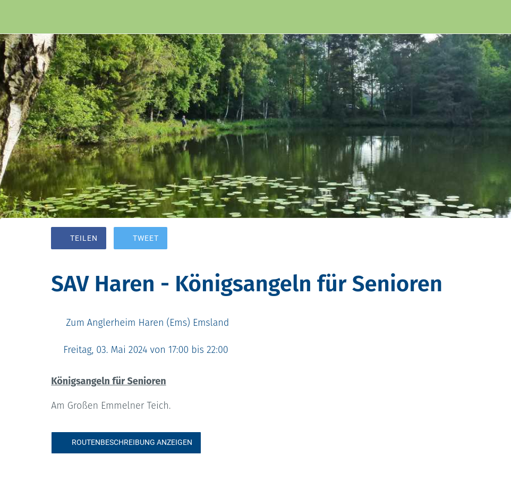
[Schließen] (17, 17)
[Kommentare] (447, 239)
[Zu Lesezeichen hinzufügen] (422, 239)
